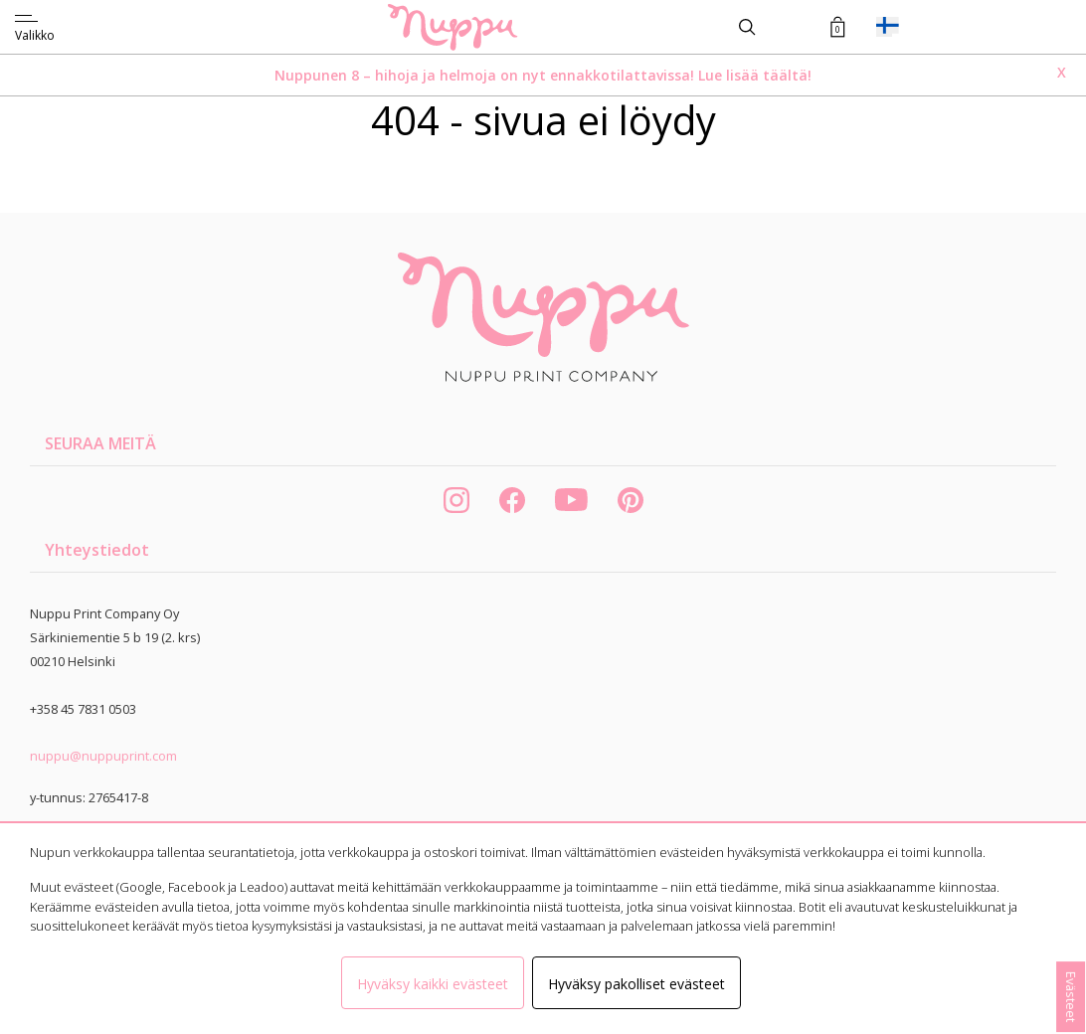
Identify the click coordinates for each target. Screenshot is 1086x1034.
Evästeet (1071, 996)
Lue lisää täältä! (753, 75)
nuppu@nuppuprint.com (103, 756)
